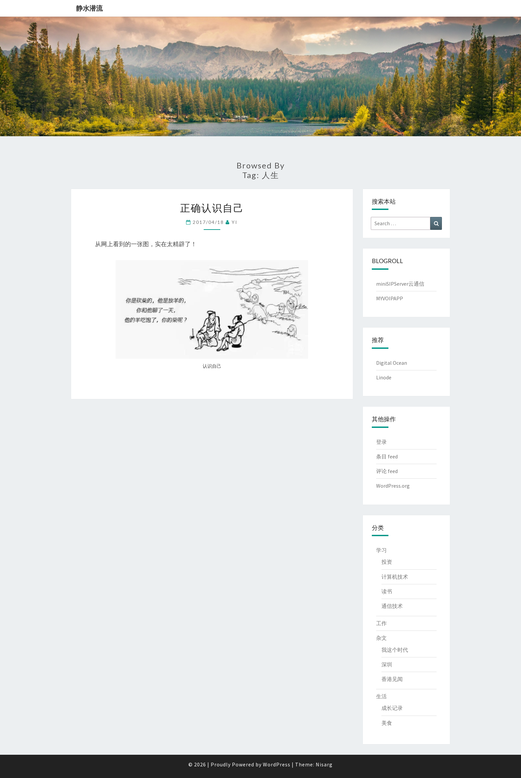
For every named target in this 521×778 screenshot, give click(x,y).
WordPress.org (393, 485)
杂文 (381, 637)
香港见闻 (392, 679)
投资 (386, 561)
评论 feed (387, 471)
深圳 (386, 664)
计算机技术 (394, 576)
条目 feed (387, 456)
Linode (383, 377)
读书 (386, 591)
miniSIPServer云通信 (400, 283)
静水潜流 (89, 8)
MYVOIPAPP (389, 298)
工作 (381, 623)
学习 (381, 550)
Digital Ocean (391, 362)
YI (235, 222)
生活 (381, 696)
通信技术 (392, 606)
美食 (386, 723)
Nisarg (324, 764)
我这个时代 (394, 649)
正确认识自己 (212, 208)
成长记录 (392, 708)
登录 (381, 441)
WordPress (276, 764)
